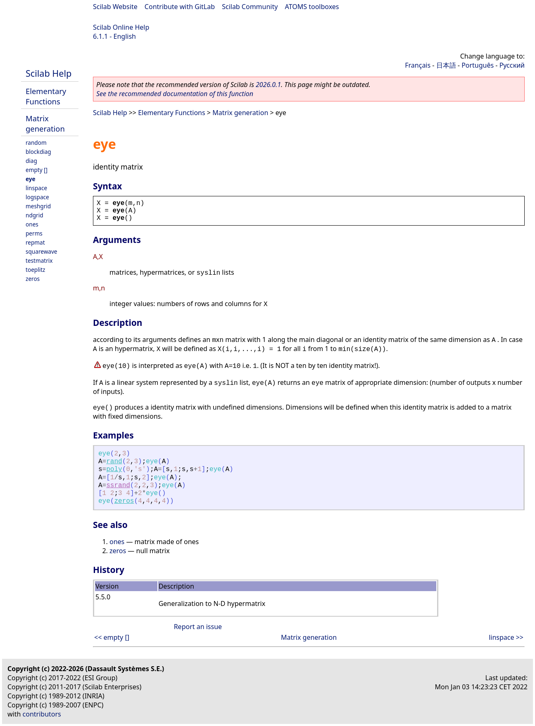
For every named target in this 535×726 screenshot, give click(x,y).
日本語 (446, 65)
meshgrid (38, 206)
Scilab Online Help (121, 27)
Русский (512, 65)
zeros (33, 279)
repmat (35, 242)
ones (32, 224)
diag (31, 161)
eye (31, 179)
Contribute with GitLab (180, 6)
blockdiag (38, 152)
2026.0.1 (268, 84)
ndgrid (34, 215)
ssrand (118, 485)
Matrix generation (45, 123)
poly (114, 469)
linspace (36, 188)
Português (477, 65)
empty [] (37, 170)
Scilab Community (250, 6)
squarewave (41, 251)
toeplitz (35, 269)
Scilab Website (115, 6)
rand (114, 461)
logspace (37, 197)
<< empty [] (111, 637)
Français (417, 65)
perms (34, 233)
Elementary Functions (46, 96)
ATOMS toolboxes (312, 6)
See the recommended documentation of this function (174, 93)
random (36, 142)
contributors (42, 714)
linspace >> (506, 637)
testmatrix (39, 260)
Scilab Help (48, 73)
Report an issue (198, 626)
